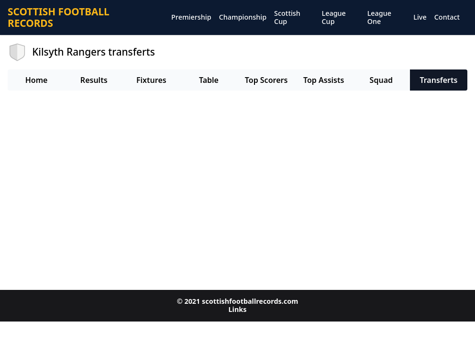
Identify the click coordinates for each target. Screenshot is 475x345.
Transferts (438, 80)
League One (379, 17)
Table (209, 80)
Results (94, 80)
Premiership (191, 17)
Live (419, 17)
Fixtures (151, 80)
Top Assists (323, 80)
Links (238, 309)
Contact (447, 17)
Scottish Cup (287, 17)
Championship (242, 17)
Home (36, 80)
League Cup (333, 17)
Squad (381, 80)
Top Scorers (266, 80)
